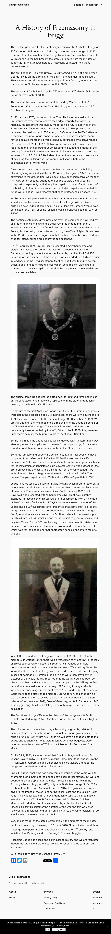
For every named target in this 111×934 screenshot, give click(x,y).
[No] (107, 926)
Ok (48, 930)
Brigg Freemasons (19, 4)
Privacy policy (58, 930)
